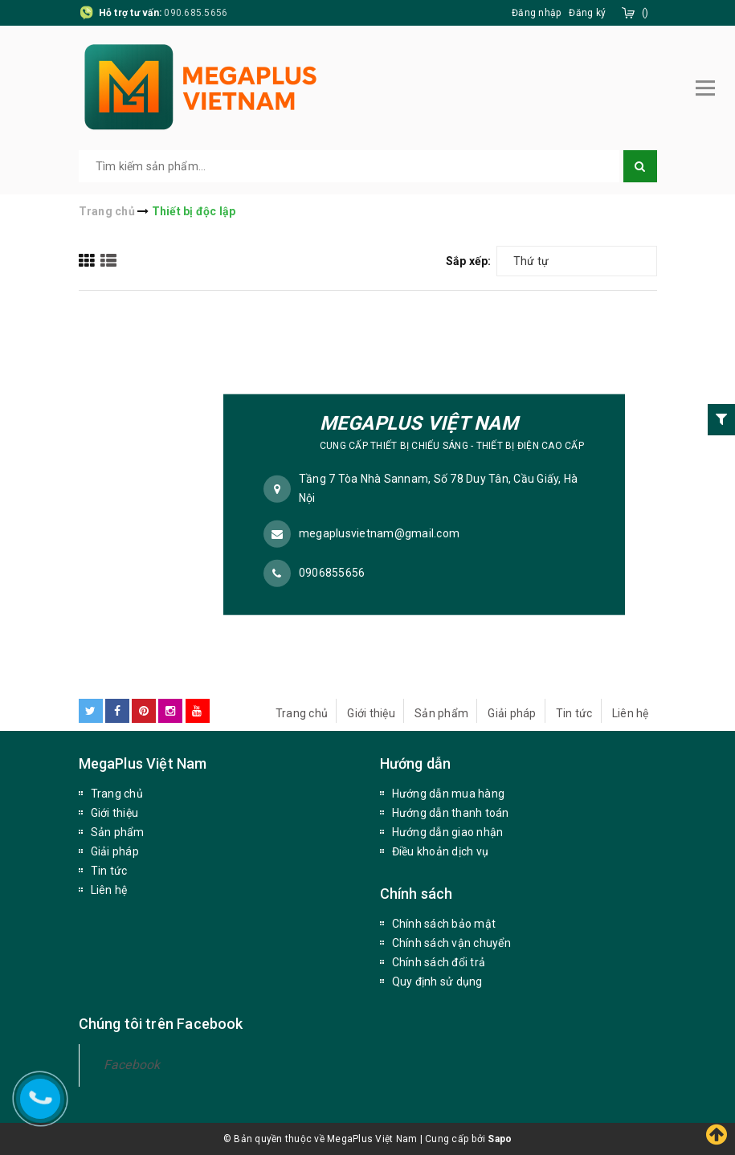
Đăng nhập (536, 12)
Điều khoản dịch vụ (440, 851)
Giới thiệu (371, 713)
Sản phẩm (441, 713)
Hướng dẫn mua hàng (448, 793)
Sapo (500, 1139)
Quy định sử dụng (437, 981)
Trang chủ (302, 713)
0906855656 (332, 572)
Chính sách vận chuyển (451, 943)
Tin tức (574, 713)
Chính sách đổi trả (439, 962)
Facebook (132, 1064)
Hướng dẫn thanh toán (450, 812)
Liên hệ (630, 713)
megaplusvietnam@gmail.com (379, 533)
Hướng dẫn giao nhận (448, 832)
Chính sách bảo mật (444, 923)
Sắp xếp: (469, 261)
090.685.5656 (195, 12)
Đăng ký (587, 12)
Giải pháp (512, 713)
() (645, 12)
